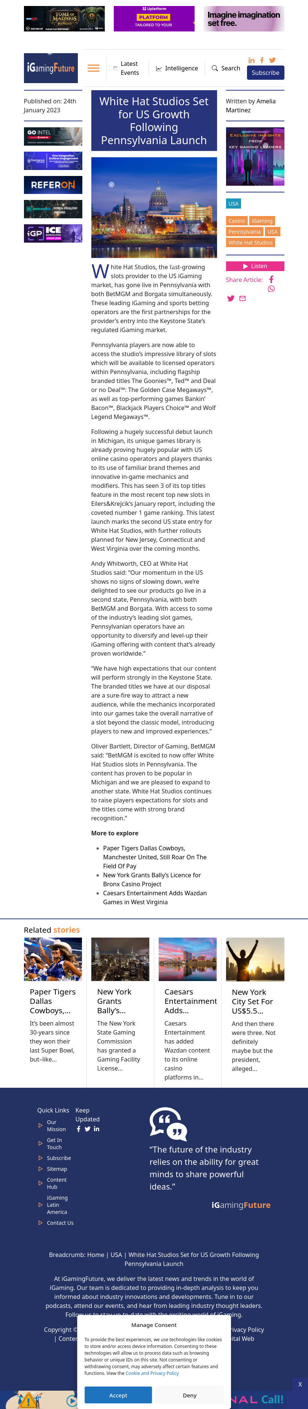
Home (95, 1255)
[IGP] (54, 233)
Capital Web (237, 1338)
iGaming (262, 220)
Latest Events (126, 68)
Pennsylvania (245, 231)
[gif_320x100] (54, 184)
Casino (237, 220)
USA (234, 203)
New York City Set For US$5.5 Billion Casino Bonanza (252, 1015)
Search (226, 68)
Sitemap (57, 1168)
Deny (189, 1395)
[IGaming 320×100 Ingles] (54, 160)
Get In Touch (54, 1143)
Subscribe (265, 73)
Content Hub (57, 1183)
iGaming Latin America (57, 1204)
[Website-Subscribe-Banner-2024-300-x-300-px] (256, 156)
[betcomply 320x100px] (54, 208)
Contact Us (60, 1222)
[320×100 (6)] (65, 18)
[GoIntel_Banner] (54, 136)
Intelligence (177, 68)
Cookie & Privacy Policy (231, 1330)
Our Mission (56, 1125)
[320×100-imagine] (245, 18)
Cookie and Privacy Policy (152, 1373)
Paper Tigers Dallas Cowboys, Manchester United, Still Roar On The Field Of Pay (155, 857)
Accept (118, 1395)
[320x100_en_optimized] (155, 18)
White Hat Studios (251, 242)
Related (52, 929)
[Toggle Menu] (94, 68)
